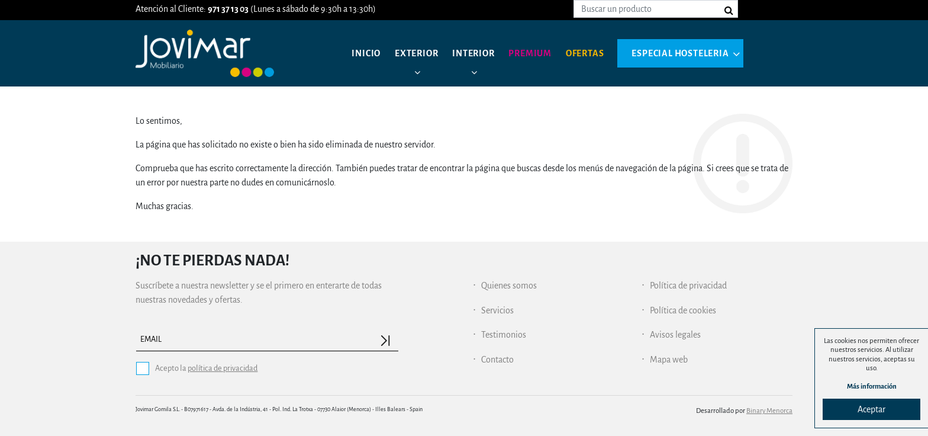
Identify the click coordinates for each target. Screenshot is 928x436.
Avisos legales (675, 334)
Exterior (416, 53)
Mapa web (669, 359)
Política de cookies (683, 310)
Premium (530, 53)
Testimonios (503, 334)
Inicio (366, 53)
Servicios (497, 310)
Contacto (497, 359)
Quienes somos (509, 285)
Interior (473, 53)
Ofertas (585, 53)
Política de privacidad (688, 285)
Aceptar (871, 409)
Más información (872, 386)
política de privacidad (222, 368)
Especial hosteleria (680, 53)
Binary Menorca (769, 411)
